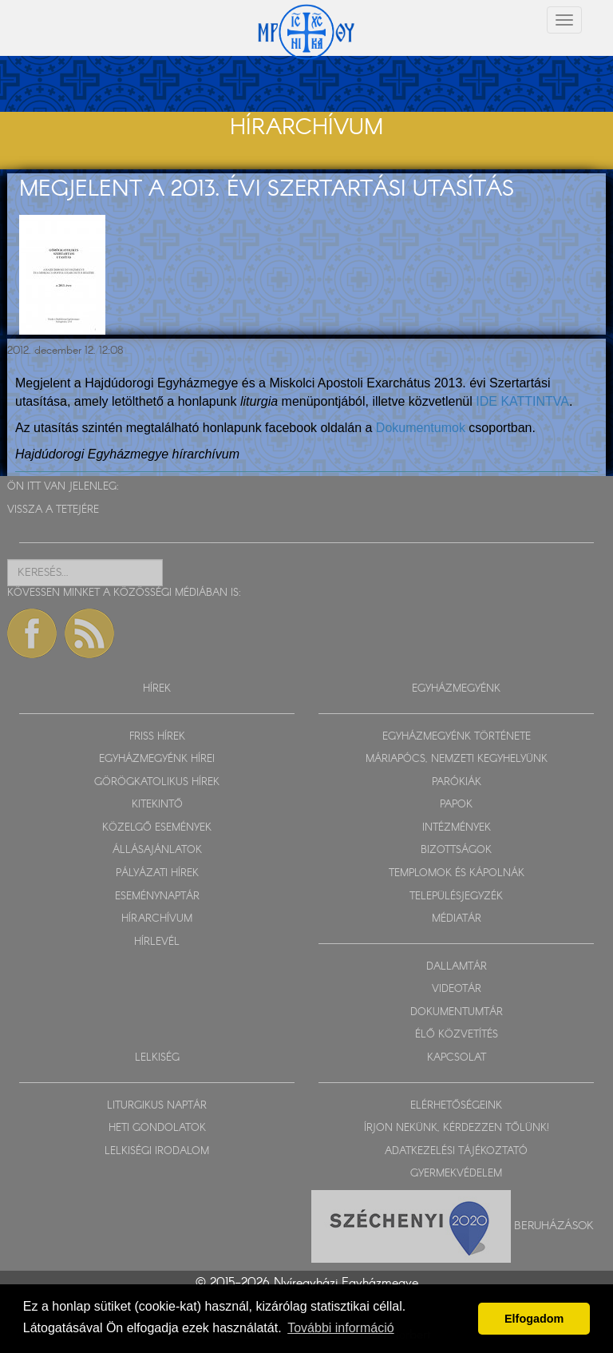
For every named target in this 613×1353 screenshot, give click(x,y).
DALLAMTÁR (456, 966)
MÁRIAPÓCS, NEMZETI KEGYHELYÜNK (457, 759)
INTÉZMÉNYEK (456, 827)
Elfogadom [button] (534, 1318)
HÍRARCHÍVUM (156, 918)
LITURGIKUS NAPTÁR (157, 1105)
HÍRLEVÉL (157, 942)
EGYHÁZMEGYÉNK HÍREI (157, 759)
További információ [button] (340, 1328)
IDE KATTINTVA (522, 401)
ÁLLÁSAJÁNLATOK (157, 850)
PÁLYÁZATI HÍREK (157, 873)
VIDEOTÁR (456, 989)
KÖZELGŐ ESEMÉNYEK (157, 827)
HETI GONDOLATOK (157, 1128)
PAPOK (456, 804)
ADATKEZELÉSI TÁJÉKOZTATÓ (456, 1151)
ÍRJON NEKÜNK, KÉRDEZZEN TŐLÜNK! (456, 1128)
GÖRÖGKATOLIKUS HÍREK (156, 782)
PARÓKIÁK (456, 782)
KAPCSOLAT (456, 1057)
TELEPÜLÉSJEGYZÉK (456, 896)
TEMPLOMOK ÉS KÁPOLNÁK (456, 873)
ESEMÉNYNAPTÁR (157, 896)
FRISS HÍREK (157, 736)
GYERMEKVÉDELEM (456, 1173)
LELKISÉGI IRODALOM (157, 1151)
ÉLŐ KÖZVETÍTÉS (456, 1034)
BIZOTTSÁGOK (456, 850)
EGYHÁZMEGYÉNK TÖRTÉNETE (456, 736)
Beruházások (554, 1225)
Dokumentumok (420, 427)
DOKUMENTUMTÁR (456, 1012)
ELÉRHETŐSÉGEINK (456, 1105)
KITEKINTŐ (157, 804)
